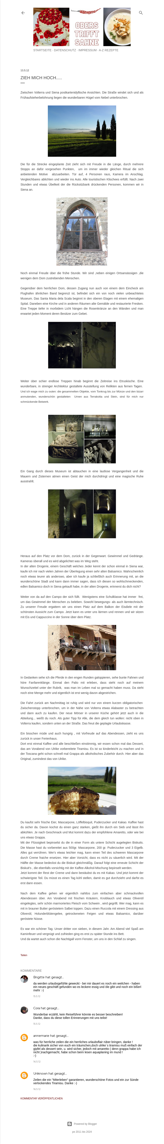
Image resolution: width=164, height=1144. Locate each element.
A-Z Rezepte (108, 50)
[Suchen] (141, 12)
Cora (36, 1008)
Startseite (42, 50)
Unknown (40, 1073)
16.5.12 (37, 1061)
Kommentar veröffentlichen (41, 1098)
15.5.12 (36, 996)
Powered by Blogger (82, 1123)
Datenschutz (65, 50)
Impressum (88, 50)
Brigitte (39, 977)
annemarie (41, 1036)
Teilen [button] (23, 955)
